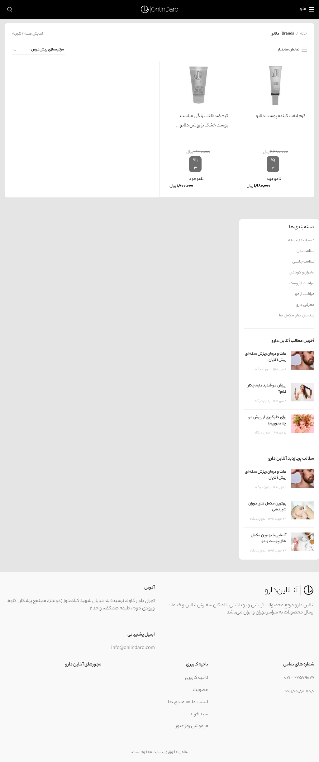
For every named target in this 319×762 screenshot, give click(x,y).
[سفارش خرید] (38, 50)
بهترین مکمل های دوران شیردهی (267, 506)
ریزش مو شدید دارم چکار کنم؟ (267, 388)
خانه (303, 34)
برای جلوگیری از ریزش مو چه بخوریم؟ (267, 420)
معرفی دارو (305, 305)
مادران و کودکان (301, 273)
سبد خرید (199, 714)
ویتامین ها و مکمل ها (296, 316)
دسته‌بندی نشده (301, 240)
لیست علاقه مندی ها (188, 702)
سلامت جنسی (303, 262)
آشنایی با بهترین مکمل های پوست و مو (268, 538)
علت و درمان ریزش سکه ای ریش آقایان (265, 357)
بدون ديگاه (263, 369)
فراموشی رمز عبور (192, 726)
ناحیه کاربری (196, 678)
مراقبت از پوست (301, 284)
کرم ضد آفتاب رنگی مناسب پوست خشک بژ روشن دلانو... (202, 121)
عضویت (200, 690)
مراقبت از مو (304, 294)
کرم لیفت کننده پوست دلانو (281, 116)
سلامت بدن (305, 251)
